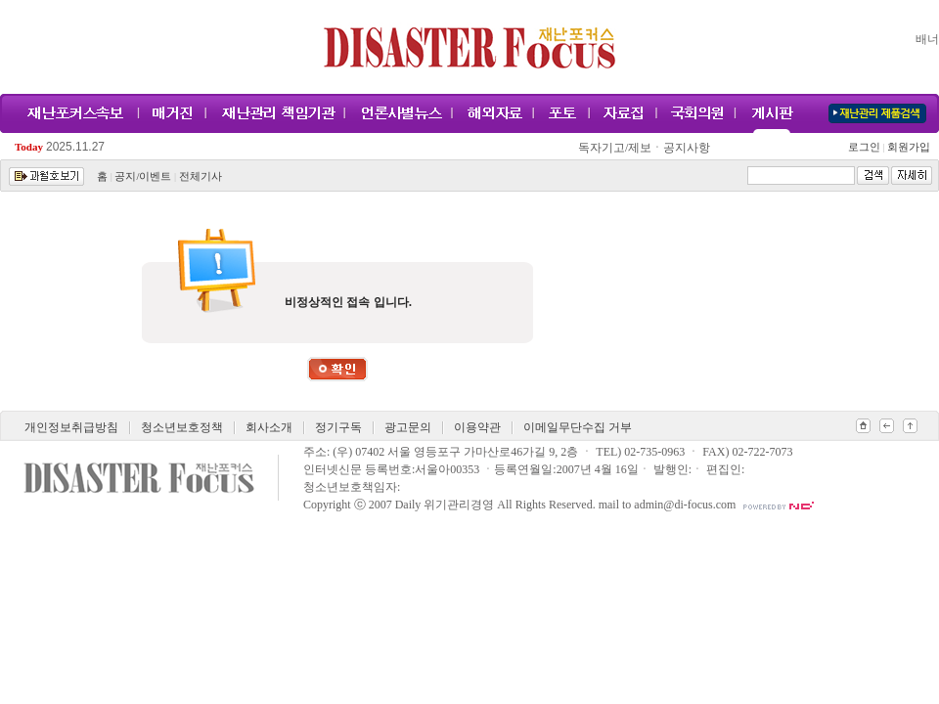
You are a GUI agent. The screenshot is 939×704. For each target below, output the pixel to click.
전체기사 (200, 176)
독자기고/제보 (614, 147)
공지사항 (686, 147)
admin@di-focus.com (685, 504)
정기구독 (338, 427)
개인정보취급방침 (71, 427)
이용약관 (477, 427)
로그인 (866, 147)
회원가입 (907, 147)
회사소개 (269, 427)
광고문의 (407, 427)
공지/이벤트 (142, 176)
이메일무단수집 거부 (577, 427)
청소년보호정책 (182, 427)
